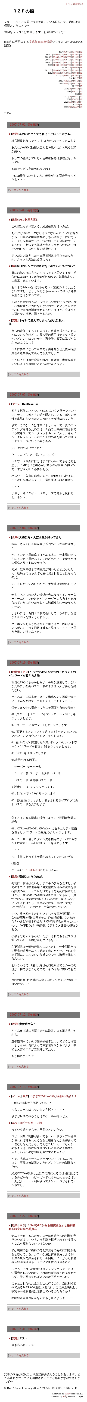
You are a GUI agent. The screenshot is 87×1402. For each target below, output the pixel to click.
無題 (15, 320)
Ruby (65, 1396)
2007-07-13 (18, 1087)
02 (54, 54)
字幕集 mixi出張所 (40, 41)
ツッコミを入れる (19, 190)
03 (56, 54)
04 (59, 54)
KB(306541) (33, 869)
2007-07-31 (18, 1329)
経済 (15, 1225)
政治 (15, 133)
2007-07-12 (18, 1014)
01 (51, 54)
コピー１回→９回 (30, 1122)
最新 (75, 3)
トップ (69, 3)
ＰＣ (25, 671)
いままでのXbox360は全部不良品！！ (53, 1096)
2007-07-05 (18, 394)
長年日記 (32, 124)
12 (81, 52)
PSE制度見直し (28, 219)
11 (78, 52)
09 (73, 52)
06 (65, 52)
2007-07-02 (18, 124)
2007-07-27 (18, 1216)
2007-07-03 (18, 210)
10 (75, 52)
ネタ (25, 1096)
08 (70, 52)
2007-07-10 (18, 662)
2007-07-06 (18, 528)
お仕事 (16, 671)
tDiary (68, 1394)
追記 (80, 3)
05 (62, 54)
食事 (15, 537)
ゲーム (16, 404)
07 (67, 52)
